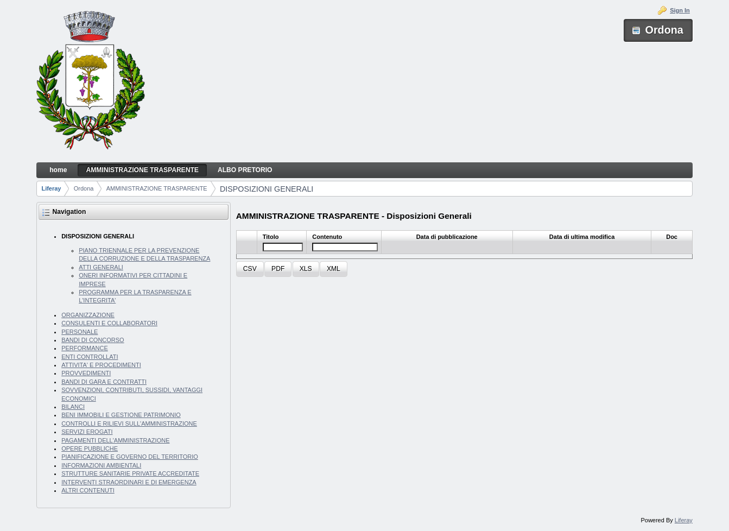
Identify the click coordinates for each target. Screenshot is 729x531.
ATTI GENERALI (101, 267)
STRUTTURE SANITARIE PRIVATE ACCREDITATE (130, 473)
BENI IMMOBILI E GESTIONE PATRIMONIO (121, 415)
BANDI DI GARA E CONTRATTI (104, 381)
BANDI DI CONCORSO (92, 340)
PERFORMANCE (84, 348)
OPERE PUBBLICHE (89, 448)
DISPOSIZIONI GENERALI (266, 189)
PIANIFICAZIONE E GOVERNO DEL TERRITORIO (129, 456)
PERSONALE (79, 331)
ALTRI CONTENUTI (88, 490)
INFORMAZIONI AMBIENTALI (101, 465)
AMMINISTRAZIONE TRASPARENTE (156, 188)
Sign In (680, 10)
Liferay (51, 188)
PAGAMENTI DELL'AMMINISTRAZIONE (115, 440)
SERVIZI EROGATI (86, 431)
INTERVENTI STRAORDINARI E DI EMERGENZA (128, 482)
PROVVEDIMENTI (86, 373)
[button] (250, 269)
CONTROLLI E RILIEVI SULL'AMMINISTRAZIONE (129, 423)
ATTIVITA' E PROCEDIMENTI (101, 365)
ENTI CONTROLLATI (89, 356)
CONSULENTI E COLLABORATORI (109, 323)
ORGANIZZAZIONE (88, 315)
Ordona (84, 188)
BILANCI (73, 406)
